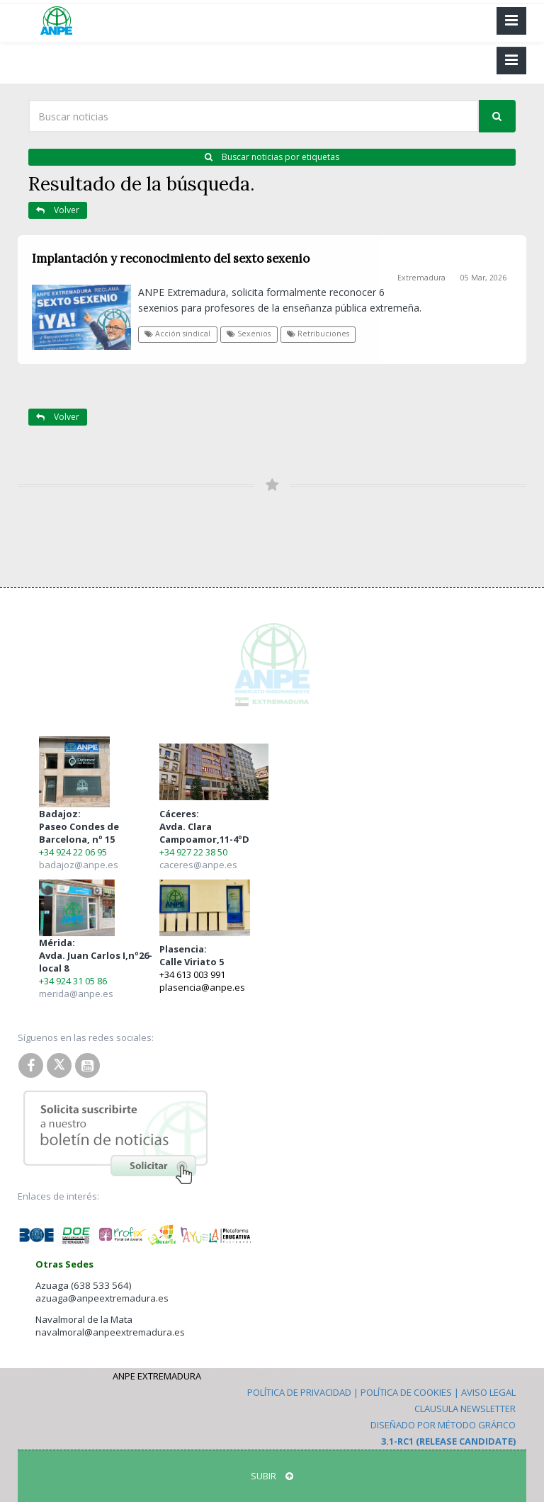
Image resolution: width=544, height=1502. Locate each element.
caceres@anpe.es (198, 864)
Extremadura (421, 278)
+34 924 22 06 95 (73, 852)
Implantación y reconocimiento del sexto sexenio (171, 258)
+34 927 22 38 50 (193, 852)
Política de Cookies (406, 1392)
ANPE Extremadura (157, 1376)
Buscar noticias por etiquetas (272, 157)
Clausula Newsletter (465, 1408)
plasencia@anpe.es (202, 987)
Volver (57, 210)
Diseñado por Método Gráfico (443, 1424)
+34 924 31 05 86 (73, 980)
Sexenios (249, 333)
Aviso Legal (488, 1392)
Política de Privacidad (299, 1392)
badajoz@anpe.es (78, 864)
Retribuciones (318, 333)
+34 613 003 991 (192, 974)
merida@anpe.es (76, 993)
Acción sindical (177, 333)
